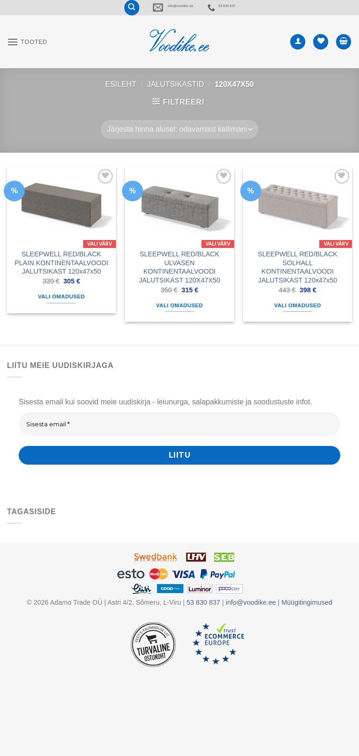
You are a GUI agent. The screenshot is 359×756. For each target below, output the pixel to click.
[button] (27, 53)
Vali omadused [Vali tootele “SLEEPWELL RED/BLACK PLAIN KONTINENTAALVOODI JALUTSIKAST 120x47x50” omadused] (61, 308)
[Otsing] (63, 13)
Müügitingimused (306, 615)
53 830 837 (268, 14)
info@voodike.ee (153, 14)
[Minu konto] (297, 54)
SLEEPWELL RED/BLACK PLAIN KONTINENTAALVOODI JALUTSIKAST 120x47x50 (61, 274)
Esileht (120, 96)
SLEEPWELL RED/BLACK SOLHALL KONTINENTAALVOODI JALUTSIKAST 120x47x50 (297, 279)
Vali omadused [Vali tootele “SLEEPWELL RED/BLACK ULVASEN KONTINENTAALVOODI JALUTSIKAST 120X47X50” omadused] (179, 317)
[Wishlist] (320, 54)
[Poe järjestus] (179, 141)
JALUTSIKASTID (175, 96)
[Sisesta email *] (179, 436)
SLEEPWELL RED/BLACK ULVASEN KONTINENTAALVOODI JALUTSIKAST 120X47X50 (179, 279)
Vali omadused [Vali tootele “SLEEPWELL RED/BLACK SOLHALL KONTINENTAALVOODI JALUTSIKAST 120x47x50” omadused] (297, 317)
